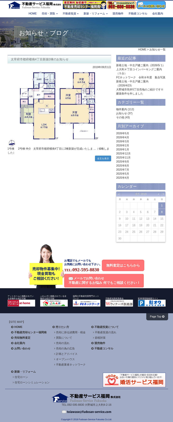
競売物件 (118, 13)
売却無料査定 (22, 337)
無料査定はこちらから (123, 265)
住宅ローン (21, 377)
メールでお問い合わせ (104, 281)
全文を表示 (103, 158)
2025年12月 (123, 153)
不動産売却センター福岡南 (30, 332)
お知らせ (121, 113)
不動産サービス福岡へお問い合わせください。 (86, 412)
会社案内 (157, 13)
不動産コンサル (137, 13)
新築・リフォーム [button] (95, 13)
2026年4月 (122, 137)
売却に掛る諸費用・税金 (71, 332)
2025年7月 (122, 169)
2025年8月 (122, 165)
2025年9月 (122, 161)
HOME (33, 13)
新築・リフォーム (25, 371)
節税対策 (100, 337)
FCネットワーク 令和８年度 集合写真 (140, 77)
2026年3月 (122, 141)
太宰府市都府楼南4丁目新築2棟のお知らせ (40, 59)
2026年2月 (122, 145)
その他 (120, 117)
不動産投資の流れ (105, 332)
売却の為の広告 (65, 348)
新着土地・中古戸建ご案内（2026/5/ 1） (140, 65)
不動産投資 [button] (71, 13)
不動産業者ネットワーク (71, 364)
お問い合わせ (22, 348)
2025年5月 (122, 173)
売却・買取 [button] (49, 13)
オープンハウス (65, 359)
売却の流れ (62, 343)
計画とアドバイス (67, 353)
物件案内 (121, 109)
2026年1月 (122, 149)
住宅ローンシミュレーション (32, 382)
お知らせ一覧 (157, 49)
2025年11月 (123, 157)
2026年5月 (122, 133)
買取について (64, 337)
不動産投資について (106, 327)
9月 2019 (140, 194)
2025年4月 (122, 177)
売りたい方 (62, 327)
